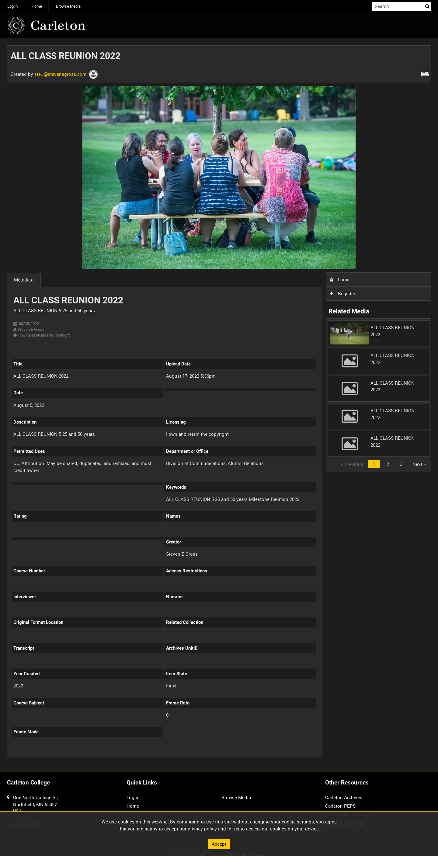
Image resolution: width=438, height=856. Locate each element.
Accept (219, 844)
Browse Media (68, 6)
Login (340, 279)
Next (419, 464)
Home (37, 6)
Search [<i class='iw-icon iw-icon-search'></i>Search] (428, 6)
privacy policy (202, 829)
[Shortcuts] (425, 72)
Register (342, 293)
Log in (12, 6)
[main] (219, 404)
